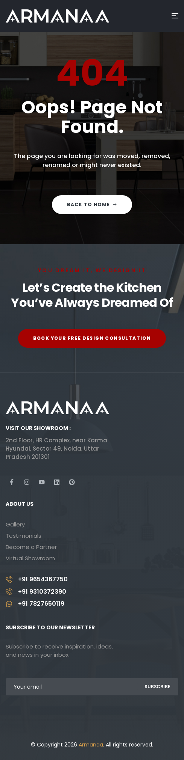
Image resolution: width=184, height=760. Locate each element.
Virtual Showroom (30, 558)
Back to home (92, 204)
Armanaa (91, 744)
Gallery (15, 524)
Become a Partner (31, 547)
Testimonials (23, 536)
